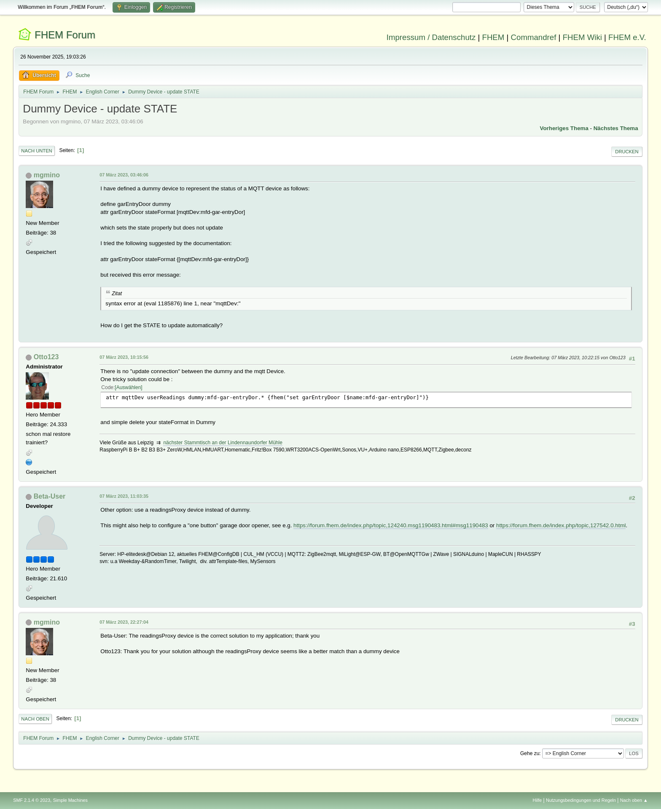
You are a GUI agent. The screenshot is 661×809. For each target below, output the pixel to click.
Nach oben (35, 718)
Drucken (626, 151)
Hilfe (537, 800)
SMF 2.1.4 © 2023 (31, 800)
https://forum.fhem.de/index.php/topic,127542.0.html (561, 525)
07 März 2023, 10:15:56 (123, 357)
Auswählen (128, 387)
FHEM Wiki (582, 37)
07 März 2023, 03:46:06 (123, 174)
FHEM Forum (65, 34)
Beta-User (50, 496)
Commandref (533, 37)
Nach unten (36, 150)
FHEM (493, 37)
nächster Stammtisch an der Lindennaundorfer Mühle (222, 443)
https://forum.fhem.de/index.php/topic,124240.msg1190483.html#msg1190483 (390, 525)
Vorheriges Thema (564, 128)
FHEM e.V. (627, 37)
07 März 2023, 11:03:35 (123, 496)
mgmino (47, 175)
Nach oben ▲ (634, 800)
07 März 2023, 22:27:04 (123, 622)
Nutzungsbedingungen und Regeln (581, 800)
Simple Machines (70, 800)
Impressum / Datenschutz (431, 37)
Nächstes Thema (616, 128)
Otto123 (46, 356)
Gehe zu (529, 753)
